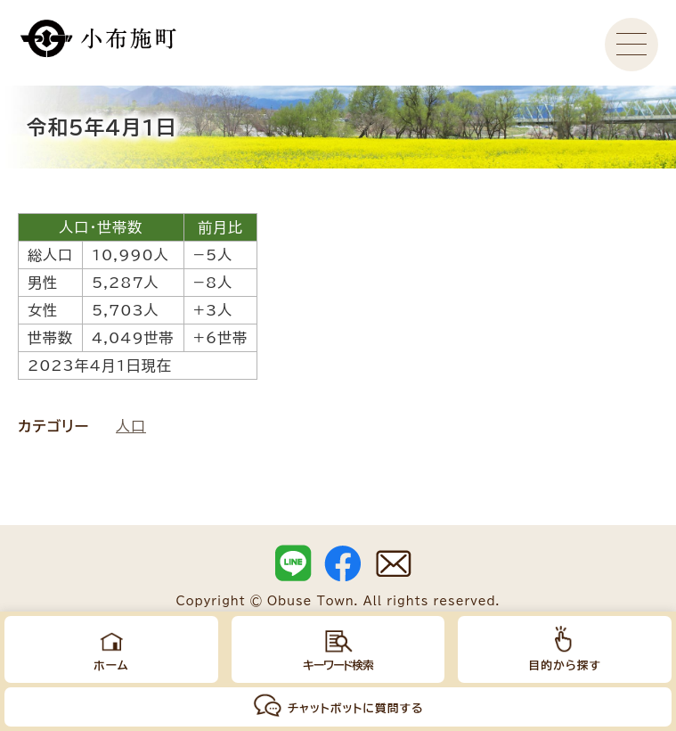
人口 (131, 426)
